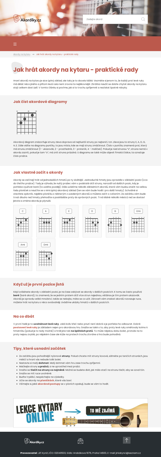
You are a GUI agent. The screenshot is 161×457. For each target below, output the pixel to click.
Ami (23, 244)
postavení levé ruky (25, 327)
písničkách (47, 380)
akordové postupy (49, 384)
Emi (138, 211)
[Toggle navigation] (14, 43)
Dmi (46, 244)
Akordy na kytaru (21, 54)
